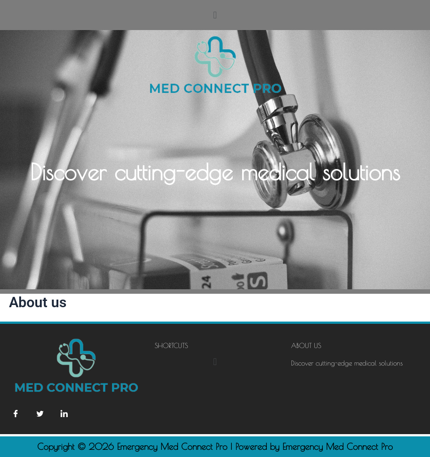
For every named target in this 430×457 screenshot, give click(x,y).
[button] (215, 15)
